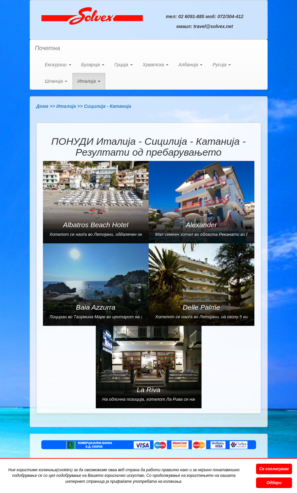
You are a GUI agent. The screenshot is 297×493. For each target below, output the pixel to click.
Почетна (47, 48)
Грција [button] (123, 64)
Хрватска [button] (156, 64)
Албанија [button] (190, 64)
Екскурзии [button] (58, 64)
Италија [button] (88, 81)
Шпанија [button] (56, 81)
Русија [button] (221, 64)
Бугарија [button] (93, 64)
